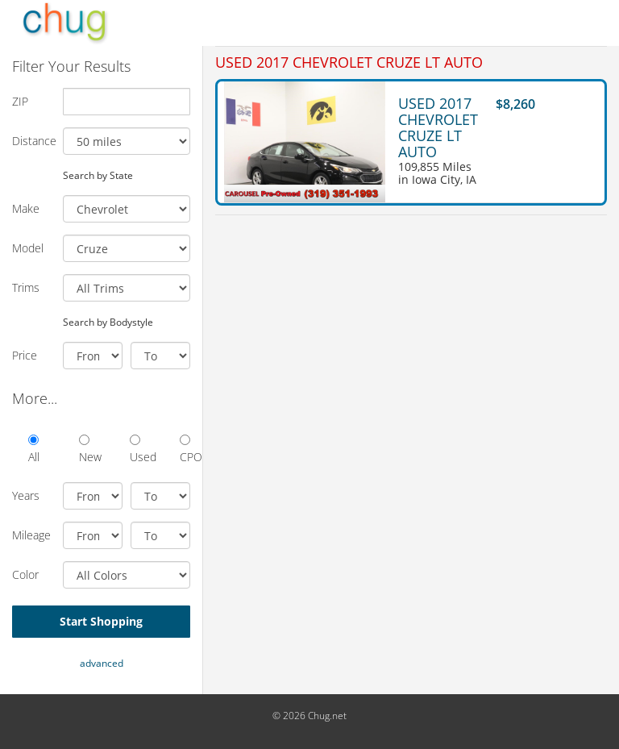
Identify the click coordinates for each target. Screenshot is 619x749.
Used (135, 449)
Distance (31, 140)
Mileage (31, 535)
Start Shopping (101, 621)
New (84, 449)
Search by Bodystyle (108, 321)
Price (24, 355)
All (33, 449)
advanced (101, 663)
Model (28, 248)
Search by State (98, 175)
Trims (25, 287)
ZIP (20, 101)
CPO (185, 449)
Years (25, 495)
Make (25, 208)
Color (25, 574)
